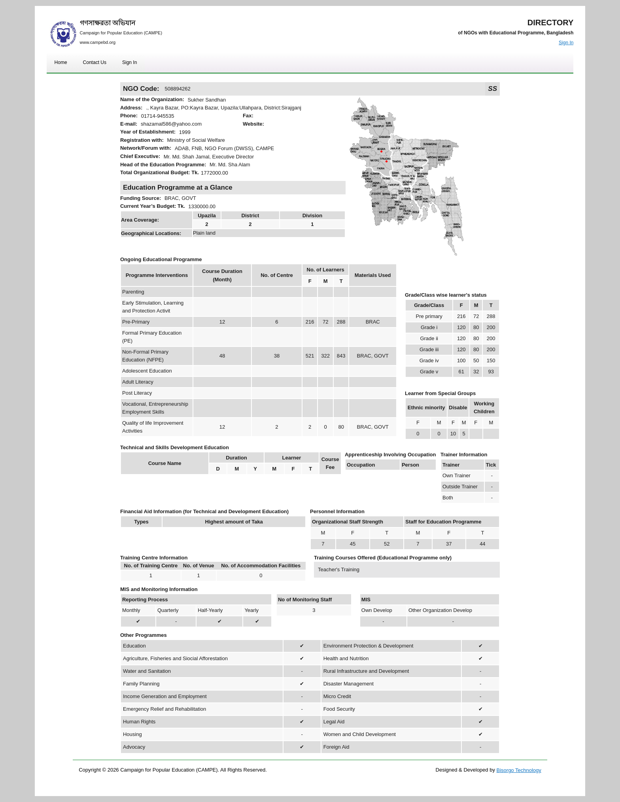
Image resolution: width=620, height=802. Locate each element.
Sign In (566, 42)
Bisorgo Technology (519, 770)
